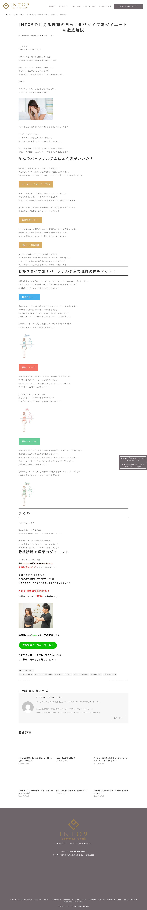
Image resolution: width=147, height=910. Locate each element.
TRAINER (66, 899)
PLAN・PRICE (56, 899)
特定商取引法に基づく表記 (73, 902)
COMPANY (92, 899)
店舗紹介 (52, 6)
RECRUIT (101, 899)
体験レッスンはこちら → (128, 6)
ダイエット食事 (26, 674)
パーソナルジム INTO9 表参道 (73, 851)
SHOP (46, 899)
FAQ (84, 899)
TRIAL (119, 899)
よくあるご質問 (105, 6)
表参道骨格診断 (110, 674)
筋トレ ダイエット (63, 674)
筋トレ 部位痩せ (81, 674)
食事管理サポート (30, 220)
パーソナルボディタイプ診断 (133, 466)
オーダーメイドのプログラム (36, 184)
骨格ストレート (29, 297)
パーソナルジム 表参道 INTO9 (76, 906)
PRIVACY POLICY (130, 899)
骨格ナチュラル (29, 441)
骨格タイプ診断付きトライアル (133, 459)
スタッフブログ (48, 35)
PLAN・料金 (75, 6)
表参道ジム (96, 674)
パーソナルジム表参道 (44, 674)
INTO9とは (63, 6)
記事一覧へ (118, 720)
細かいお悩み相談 (30, 245)
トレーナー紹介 (90, 6)
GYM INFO (76, 899)
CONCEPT (38, 899)
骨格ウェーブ (28, 367)
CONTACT (111, 899)
